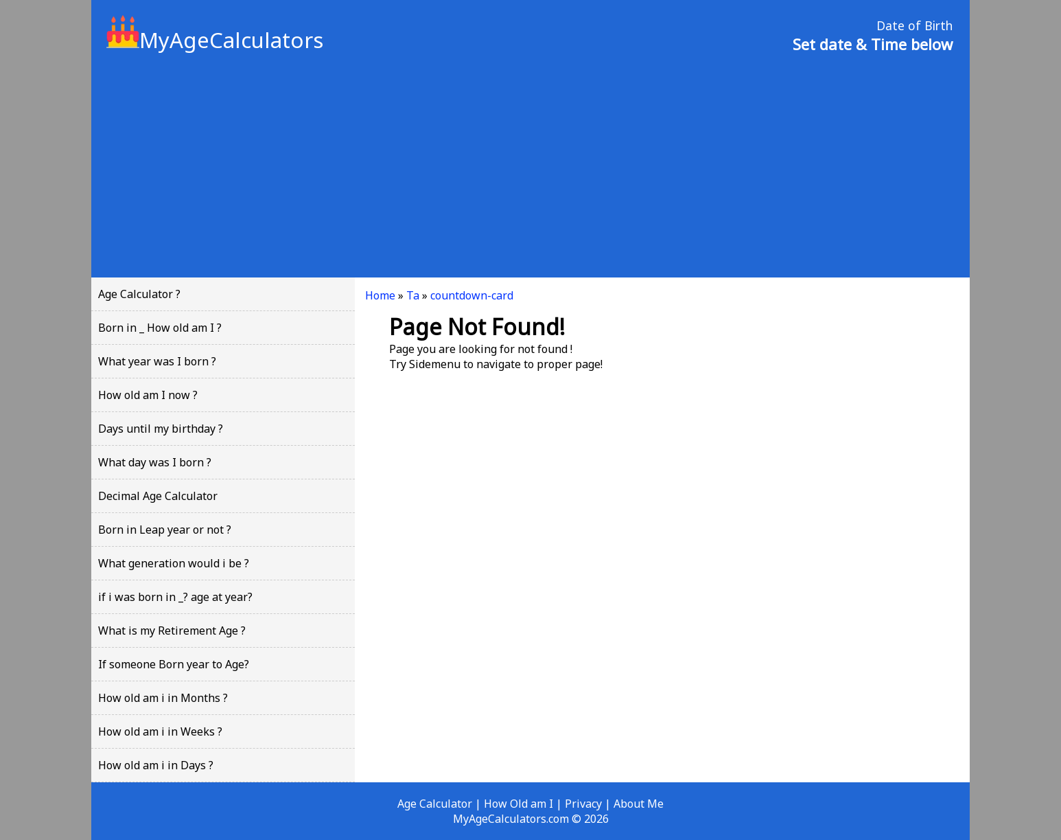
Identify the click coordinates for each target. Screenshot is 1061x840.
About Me (639, 803)
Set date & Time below (873, 44)
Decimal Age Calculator (158, 495)
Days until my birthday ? (160, 428)
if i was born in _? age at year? (175, 596)
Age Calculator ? (139, 294)
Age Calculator (434, 803)
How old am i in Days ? (155, 765)
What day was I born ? (154, 462)
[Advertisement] (530, 164)
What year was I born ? (157, 361)
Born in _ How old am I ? (160, 327)
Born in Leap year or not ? (164, 529)
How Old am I (518, 803)
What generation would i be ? (173, 563)
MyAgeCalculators (214, 39)
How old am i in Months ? (163, 697)
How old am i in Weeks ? (160, 731)
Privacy (583, 803)
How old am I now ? (148, 394)
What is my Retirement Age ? (172, 630)
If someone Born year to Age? (173, 664)
